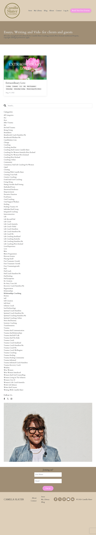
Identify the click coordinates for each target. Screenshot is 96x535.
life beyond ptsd (10, 230)
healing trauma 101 (11, 216)
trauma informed (10, 385)
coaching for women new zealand (17, 159)
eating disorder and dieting (14, 192)
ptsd (5, 284)
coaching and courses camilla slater (17, 154)
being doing (8, 132)
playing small (9, 273)
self (5, 317)
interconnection (9, 224)
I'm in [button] (48, 516)
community (15, 87)
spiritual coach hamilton (13, 330)
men (25, 87)
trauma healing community (14, 382)
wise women (9, 396)
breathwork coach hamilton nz (16, 138)
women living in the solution (34, 89)
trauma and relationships (13, 355)
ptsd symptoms (9, 295)
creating (7, 176)
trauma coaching (10, 377)
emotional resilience (11, 197)
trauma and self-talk (12, 358)
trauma (7, 350)
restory (6, 314)
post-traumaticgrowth (12, 282)
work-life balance (11, 412)
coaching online (10, 165)
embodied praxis (10, 195)
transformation (9, 347)
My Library (37, 10)
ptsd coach (8, 287)
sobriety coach (9, 325)
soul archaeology (10, 328)
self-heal (7, 322)
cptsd (6, 173)
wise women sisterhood (13, 398)
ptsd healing (8, 292)
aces (5, 121)
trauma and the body (12, 360)
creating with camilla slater (14, 178)
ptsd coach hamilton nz (13, 290)
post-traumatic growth (13, 279)
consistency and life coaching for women (20, 170)
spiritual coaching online (13, 339)
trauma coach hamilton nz (14, 369)
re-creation (8, 298)
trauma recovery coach (13, 390)
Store (30, 10)
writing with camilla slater (14, 417)
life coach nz (9, 246)
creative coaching (10, 184)
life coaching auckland (13, 249)
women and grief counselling (15, 401)
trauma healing (10, 379)
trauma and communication (14, 352)
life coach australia (11, 235)
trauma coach (9, 363)
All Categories (9, 116)
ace (5, 118)
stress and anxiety (10, 341)
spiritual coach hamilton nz (14, 333)
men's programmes (31, 87)
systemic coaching (11, 344)
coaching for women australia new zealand (20, 157)
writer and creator (11, 415)
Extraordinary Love (17, 83)
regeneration (8, 306)
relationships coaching (19, 89)
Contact (58, 10)
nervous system (9, 271)
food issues (8, 206)
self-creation (9, 320)
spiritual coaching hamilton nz (15, 336)
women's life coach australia (15, 409)
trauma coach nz (10, 371)
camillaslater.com (10, 143)
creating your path (11, 181)
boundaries (8, 135)
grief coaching (9, 208)
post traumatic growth (12, 276)
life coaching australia (12, 252)
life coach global (10, 238)
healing (7, 214)
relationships (9, 89)
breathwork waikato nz (13, 140)
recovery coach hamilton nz (15, 303)
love (21, 87)
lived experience (10, 260)
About (51, 10)
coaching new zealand (12, 162)
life (5, 227)
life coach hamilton (11, 241)
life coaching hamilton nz (14, 254)
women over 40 (10, 407)
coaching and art (10, 151)
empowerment (9, 200)
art (5, 127)
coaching (8, 87)
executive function (11, 203)
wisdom (7, 393)
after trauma (9, 124)
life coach (8, 233)
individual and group (12, 219)
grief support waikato (12, 211)
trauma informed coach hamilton (16, 388)
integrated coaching (11, 222)
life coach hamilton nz (13, 244)
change (6, 146)
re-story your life (11, 301)
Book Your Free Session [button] (81, 11)
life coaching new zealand (14, 257)
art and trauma (10, 129)
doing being (8, 189)
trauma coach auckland (13, 366)
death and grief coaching (14, 186)
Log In (65, 10)
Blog (45, 10)
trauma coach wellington (14, 374)
